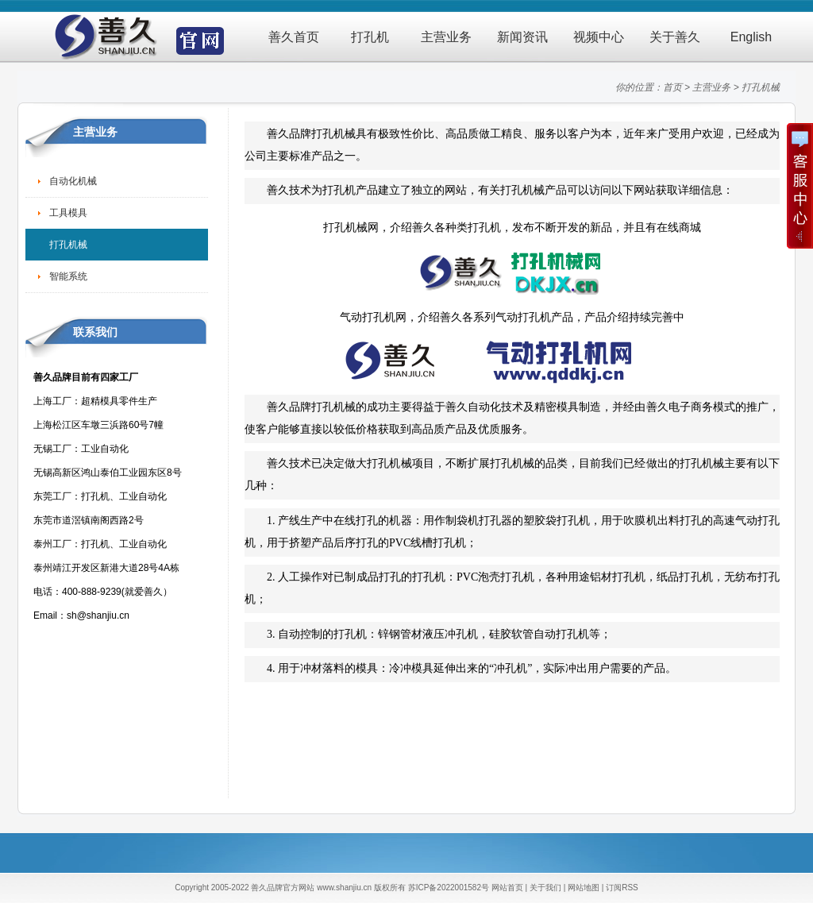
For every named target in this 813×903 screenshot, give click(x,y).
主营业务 (446, 37)
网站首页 (507, 887)
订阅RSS (622, 887)
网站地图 (583, 887)
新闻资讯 (522, 37)
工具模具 (68, 212)
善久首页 (293, 37)
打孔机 (370, 37)
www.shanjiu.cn (344, 887)
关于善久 (674, 37)
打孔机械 (761, 87)
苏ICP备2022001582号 (448, 887)
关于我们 (545, 887)
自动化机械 (73, 181)
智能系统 (68, 276)
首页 (672, 87)
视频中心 (598, 37)
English (751, 37)
